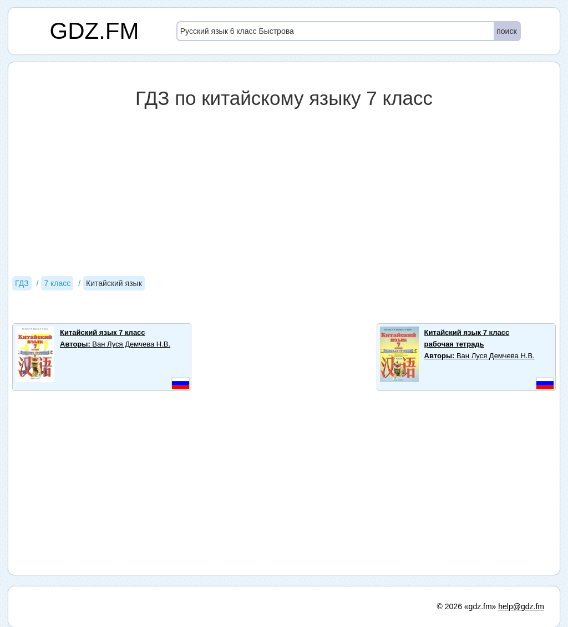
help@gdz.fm (521, 606)
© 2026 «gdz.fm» (466, 606)
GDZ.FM (94, 31)
